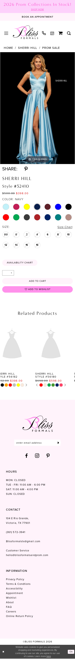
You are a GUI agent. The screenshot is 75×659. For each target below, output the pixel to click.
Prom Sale (51, 48)
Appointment (14, 593)
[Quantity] (8, 273)
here (48, 656)
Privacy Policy (15, 580)
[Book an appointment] (37, 17)
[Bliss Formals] (25, 32)
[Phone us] (44, 33)
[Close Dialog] (3, 652)
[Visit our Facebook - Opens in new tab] (26, 456)
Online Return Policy (19, 616)
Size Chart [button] (64, 227)
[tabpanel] (37, 108)
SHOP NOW (37, 9)
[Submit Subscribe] (58, 443)
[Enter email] (37, 443)
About (10, 603)
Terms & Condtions (18, 584)
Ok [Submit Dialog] (71, 652)
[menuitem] (6, 33)
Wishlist (11, 598)
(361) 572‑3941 (15, 532)
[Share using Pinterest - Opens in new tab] (26, 169)
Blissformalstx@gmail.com (23, 542)
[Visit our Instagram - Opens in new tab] (37, 456)
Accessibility (14, 589)
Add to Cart (37, 281)
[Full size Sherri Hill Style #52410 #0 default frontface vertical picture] (37, 108)
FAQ (9, 607)
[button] (6, 33)
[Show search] (69, 33)
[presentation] (18, 344)
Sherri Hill (27, 48)
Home (8, 48)
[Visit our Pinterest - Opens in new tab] (48, 456)
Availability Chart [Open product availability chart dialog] (20, 263)
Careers (11, 612)
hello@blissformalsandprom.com (27, 555)
